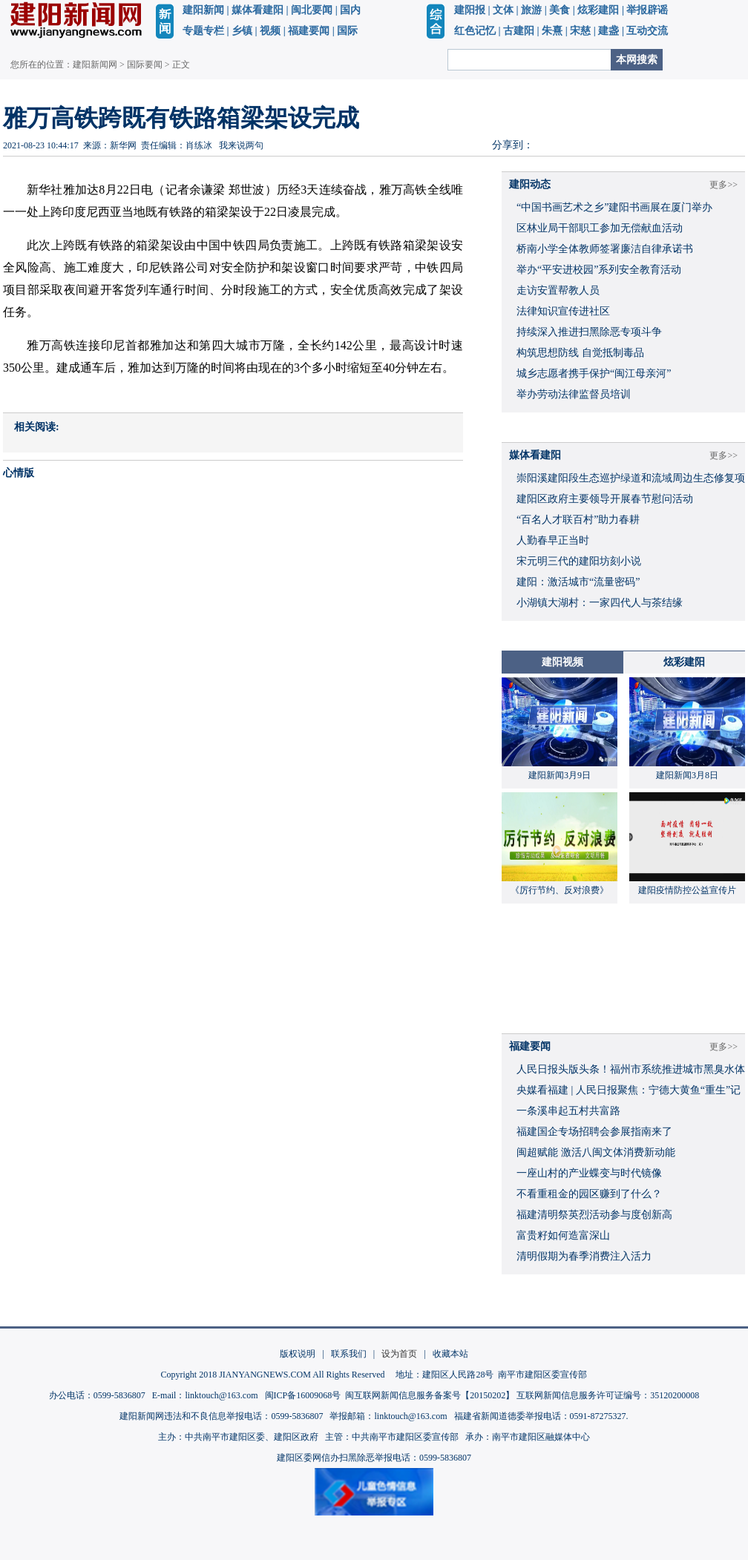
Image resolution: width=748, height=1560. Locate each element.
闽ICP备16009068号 (303, 1395)
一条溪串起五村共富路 (568, 1110)
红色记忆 (475, 30)
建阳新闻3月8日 (687, 775)
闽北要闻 (311, 10)
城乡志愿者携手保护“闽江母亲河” (593, 373)
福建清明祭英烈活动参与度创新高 (594, 1214)
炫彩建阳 (598, 10)
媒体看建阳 (257, 10)
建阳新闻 (203, 10)
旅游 (531, 10)
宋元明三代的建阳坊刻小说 (578, 561)
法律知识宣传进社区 (563, 311)
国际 (347, 30)
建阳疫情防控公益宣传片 (687, 890)
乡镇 (242, 30)
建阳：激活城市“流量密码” (578, 582)
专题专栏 (203, 30)
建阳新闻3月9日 (559, 775)
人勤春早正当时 (552, 540)
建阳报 (469, 10)
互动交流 (647, 30)
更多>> (723, 185)
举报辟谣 (647, 10)
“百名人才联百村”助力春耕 (578, 519)
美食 (559, 10)
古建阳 (518, 30)
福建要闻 (308, 30)
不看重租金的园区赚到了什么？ (589, 1193)
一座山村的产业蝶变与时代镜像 (589, 1173)
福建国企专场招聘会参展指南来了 (594, 1131)
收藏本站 (450, 1354)
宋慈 (580, 30)
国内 (350, 10)
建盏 (608, 30)
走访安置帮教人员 (558, 290)
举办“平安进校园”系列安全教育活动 (598, 269)
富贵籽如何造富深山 (563, 1235)
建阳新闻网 (95, 64)
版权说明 (297, 1354)
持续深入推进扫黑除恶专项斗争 (589, 332)
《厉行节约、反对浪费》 (559, 890)
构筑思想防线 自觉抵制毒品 (580, 352)
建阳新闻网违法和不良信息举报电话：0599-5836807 (221, 1416)
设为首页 (399, 1354)
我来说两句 (241, 145)
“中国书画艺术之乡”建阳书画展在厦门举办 (614, 207)
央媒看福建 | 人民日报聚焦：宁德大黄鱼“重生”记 (628, 1090)
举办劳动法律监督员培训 (573, 394)
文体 (503, 10)
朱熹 (552, 30)
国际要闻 (145, 64)
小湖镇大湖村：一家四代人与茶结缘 (599, 602)
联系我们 (349, 1354)
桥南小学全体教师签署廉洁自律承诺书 (604, 248)
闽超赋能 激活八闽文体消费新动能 (595, 1152)
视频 (270, 30)
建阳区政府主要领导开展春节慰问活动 (604, 498)
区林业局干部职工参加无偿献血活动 (599, 228)
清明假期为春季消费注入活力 (584, 1256)
